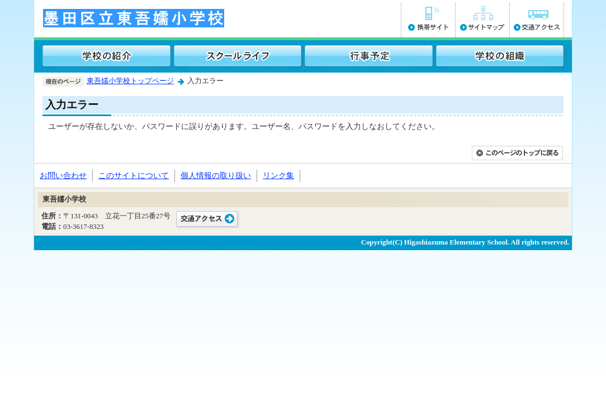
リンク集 (278, 175)
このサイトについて (133, 175)
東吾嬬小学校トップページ (130, 81)
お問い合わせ (63, 175)
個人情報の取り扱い (216, 175)
